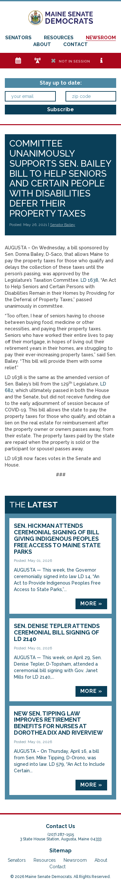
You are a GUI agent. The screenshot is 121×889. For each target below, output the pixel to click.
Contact (75, 44)
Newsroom (101, 38)
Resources (59, 38)
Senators (18, 38)
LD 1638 (89, 280)
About (42, 44)
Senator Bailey (62, 224)
